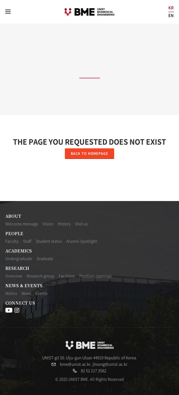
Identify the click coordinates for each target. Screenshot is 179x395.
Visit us (81, 224)
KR (171, 8)
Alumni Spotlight (81, 241)
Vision (47, 224)
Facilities (67, 276)
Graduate (45, 258)
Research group (40, 276)
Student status (49, 241)
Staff (27, 241)
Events (41, 293)
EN (171, 15)
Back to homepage (89, 153)
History (64, 224)
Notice (11, 293)
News (26, 293)
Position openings (95, 276)
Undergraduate (18, 258)
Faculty (12, 241)
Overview (13, 276)
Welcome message (21, 224)
